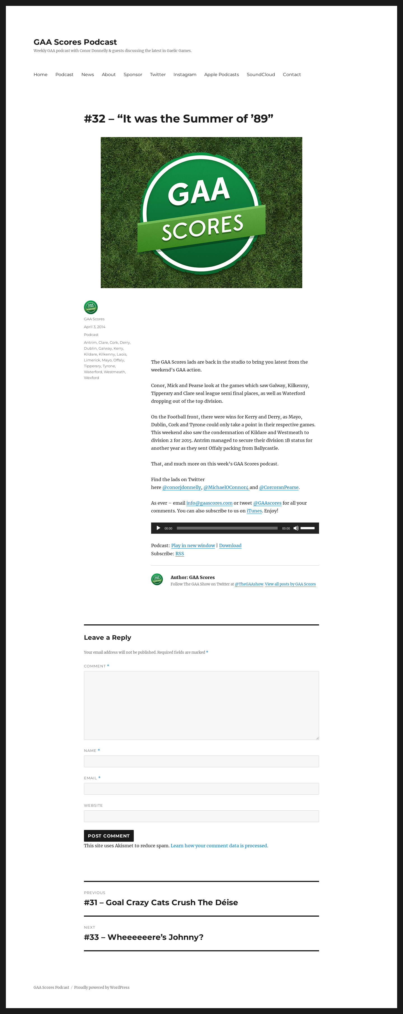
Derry (125, 342)
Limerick (92, 360)
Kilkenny (107, 354)
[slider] (227, 528)
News (87, 74)
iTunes (254, 511)
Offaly (118, 360)
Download (230, 545)
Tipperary (92, 366)
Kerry (118, 348)
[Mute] (296, 528)
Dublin (90, 348)
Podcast (64, 74)
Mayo (107, 360)
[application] (235, 528)
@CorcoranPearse (279, 487)
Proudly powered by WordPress (102, 987)
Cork (114, 342)
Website (93, 805)
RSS (179, 553)
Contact (292, 74)
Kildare (90, 354)
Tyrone (109, 366)
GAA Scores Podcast (75, 42)
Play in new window (193, 545)
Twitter (158, 74)
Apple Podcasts (221, 74)
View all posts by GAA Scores (290, 584)
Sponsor (133, 74)
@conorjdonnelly (181, 487)
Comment (96, 666)
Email (92, 778)
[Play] (158, 528)
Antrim (90, 342)
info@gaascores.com (209, 503)
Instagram (185, 74)
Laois (121, 354)
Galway (105, 348)
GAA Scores (94, 319)
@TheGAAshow (249, 584)
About (109, 74)
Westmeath (114, 372)
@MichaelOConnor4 (226, 487)
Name (92, 750)
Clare (103, 342)
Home (41, 74)
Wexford (91, 377)
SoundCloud (261, 74)
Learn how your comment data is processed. (219, 845)
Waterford (93, 372)
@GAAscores (267, 503)
